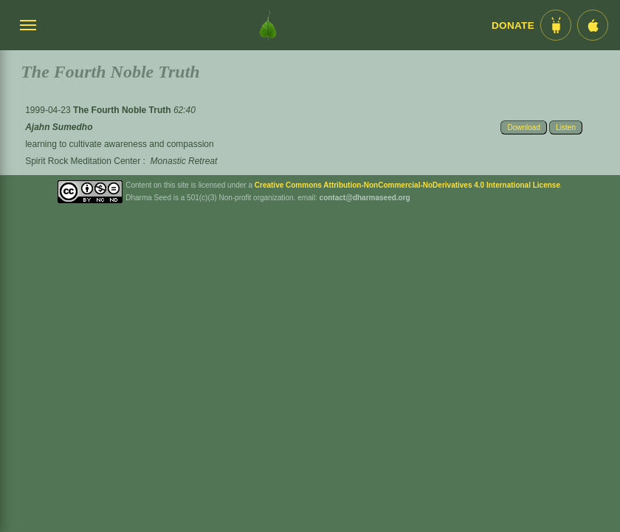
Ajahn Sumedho (58, 127)
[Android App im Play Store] (555, 25)
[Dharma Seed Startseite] (268, 25)
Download (523, 127)
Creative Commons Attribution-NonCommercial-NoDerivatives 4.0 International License (407, 185)
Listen (566, 127)
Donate (513, 25)
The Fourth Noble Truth (123, 110)
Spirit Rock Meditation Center (82, 161)
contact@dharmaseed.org (365, 198)
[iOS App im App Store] (592, 25)
